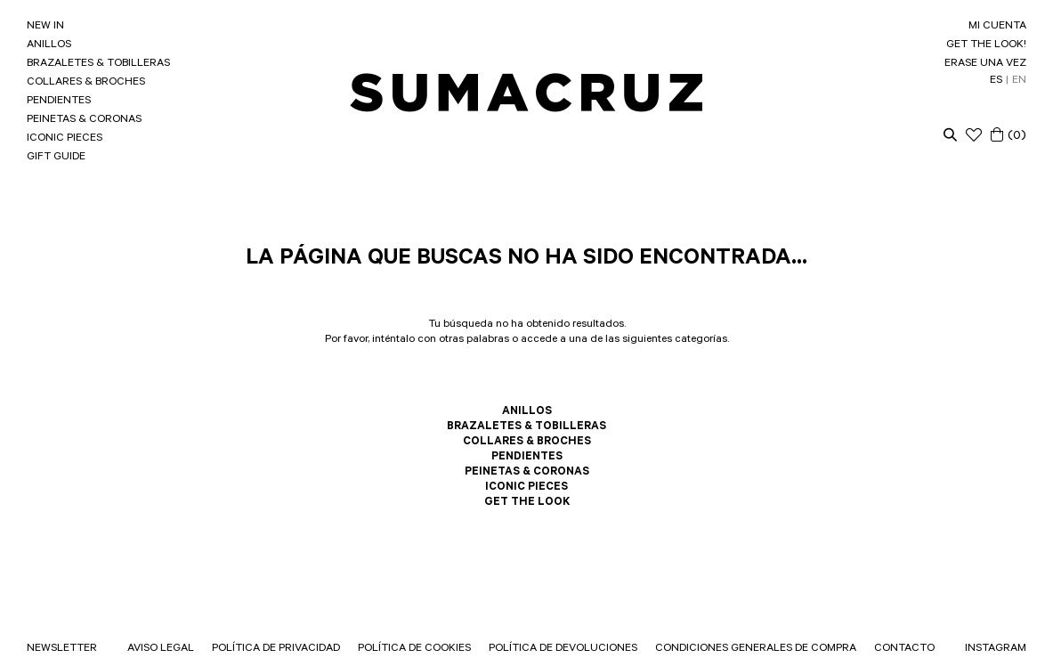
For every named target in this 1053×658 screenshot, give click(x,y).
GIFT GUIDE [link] (56, 157)
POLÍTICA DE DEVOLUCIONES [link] (563, 649)
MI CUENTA (997, 26)
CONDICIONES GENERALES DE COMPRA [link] (755, 649)
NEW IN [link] (45, 26)
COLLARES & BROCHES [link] (86, 83)
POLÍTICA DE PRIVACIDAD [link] (276, 649)
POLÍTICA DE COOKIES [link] (414, 649)
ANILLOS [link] (49, 45)
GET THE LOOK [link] (527, 503)
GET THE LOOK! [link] (986, 45)
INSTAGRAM (995, 649)
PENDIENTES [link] (59, 101)
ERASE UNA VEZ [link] (985, 64)
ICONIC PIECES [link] (64, 139)
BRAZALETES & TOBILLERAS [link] (98, 64)
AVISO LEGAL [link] (160, 649)
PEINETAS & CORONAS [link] (84, 120)
